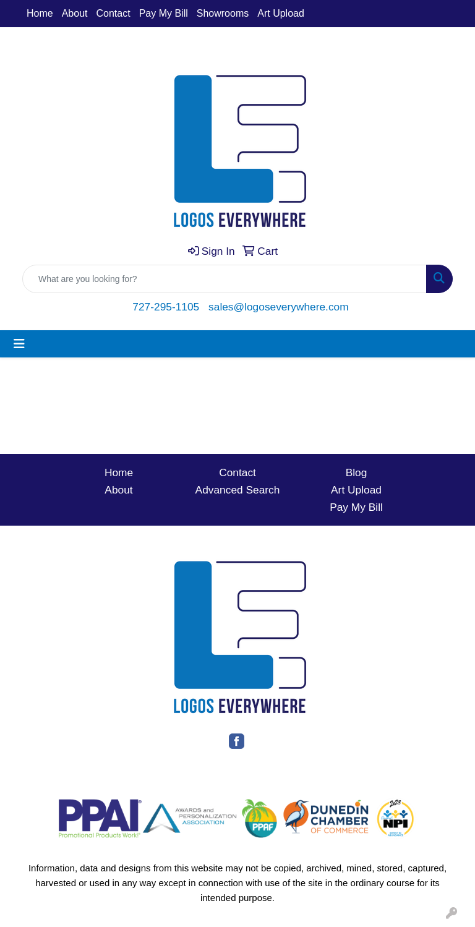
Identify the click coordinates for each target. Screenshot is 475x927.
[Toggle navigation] (19, 343)
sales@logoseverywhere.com (278, 307)
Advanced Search (237, 490)
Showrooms (223, 13)
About (75, 13)
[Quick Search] (224, 279)
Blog (356, 472)
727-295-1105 (165, 307)
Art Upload (280, 13)
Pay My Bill (163, 13)
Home (40, 13)
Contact (113, 13)
